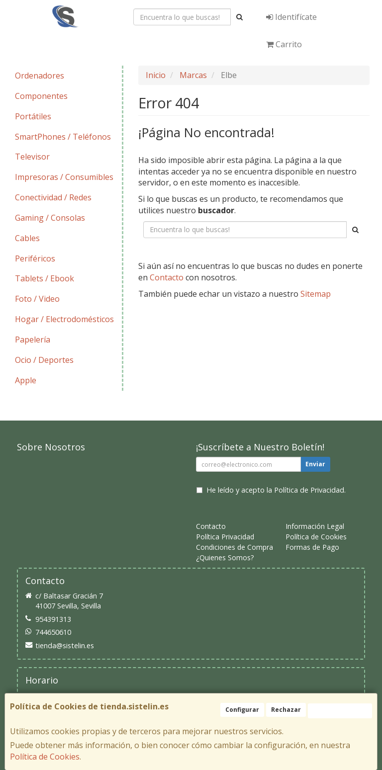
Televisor (32, 156)
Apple (25, 380)
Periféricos (35, 258)
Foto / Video (37, 298)
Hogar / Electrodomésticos (64, 319)
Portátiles (33, 116)
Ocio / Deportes (44, 359)
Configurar (242, 709)
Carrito (284, 44)
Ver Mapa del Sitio (253, 342)
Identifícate (291, 16)
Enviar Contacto (298, 324)
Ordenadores (39, 75)
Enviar (315, 464)
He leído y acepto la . (276, 490)
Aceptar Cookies (340, 710)
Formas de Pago (312, 547)
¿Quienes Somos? (225, 557)
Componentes (41, 95)
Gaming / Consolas (50, 217)
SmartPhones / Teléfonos (63, 136)
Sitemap (315, 293)
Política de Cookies (45, 756)
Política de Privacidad (309, 490)
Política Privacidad (225, 536)
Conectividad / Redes (53, 197)
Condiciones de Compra (234, 547)
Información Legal (315, 526)
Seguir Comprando (214, 324)
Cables (27, 238)
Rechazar (286, 709)
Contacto (167, 277)
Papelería (32, 339)
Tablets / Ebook (44, 278)
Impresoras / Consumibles (64, 176)
